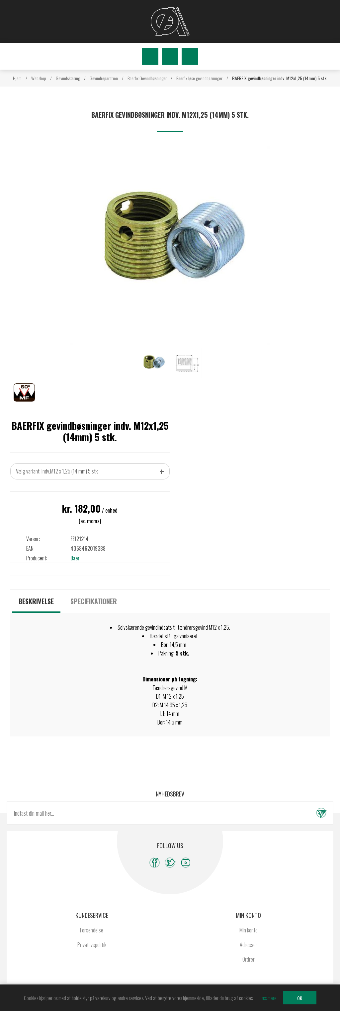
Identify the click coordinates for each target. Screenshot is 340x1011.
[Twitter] (170, 862)
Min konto (248, 930)
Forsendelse (91, 930)
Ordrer (248, 959)
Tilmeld (321, 813)
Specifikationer (93, 601)
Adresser (248, 945)
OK (299, 997)
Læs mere (268, 997)
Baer (75, 558)
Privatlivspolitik (91, 945)
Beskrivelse (36, 601)
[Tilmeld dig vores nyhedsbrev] (158, 813)
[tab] (36, 601)
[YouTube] (186, 862)
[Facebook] (154, 862)
